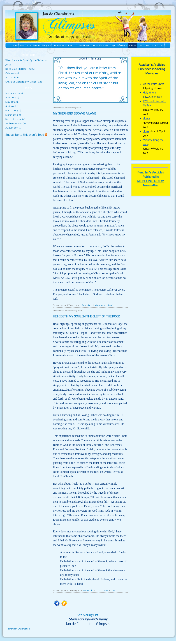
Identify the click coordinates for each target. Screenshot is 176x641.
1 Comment (100, 305)
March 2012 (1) (13, 115)
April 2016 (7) (12, 106)
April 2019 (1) (12, 98)
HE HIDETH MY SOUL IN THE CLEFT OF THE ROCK (86, 316)
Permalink (87, 305)
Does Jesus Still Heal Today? (20, 69)
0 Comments (102, 590)
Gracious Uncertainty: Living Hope (23, 82)
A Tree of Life (12, 78)
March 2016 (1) (13, 110)
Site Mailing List (87, 615)
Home (146, 118)
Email (111, 305)
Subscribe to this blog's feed (24, 135)
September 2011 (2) (15, 123)
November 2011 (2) (15, 119)
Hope (146, 131)
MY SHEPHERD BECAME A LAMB (74, 113)
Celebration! (12, 73)
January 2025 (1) (14, 93)
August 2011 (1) (13, 128)
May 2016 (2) (12, 102)
